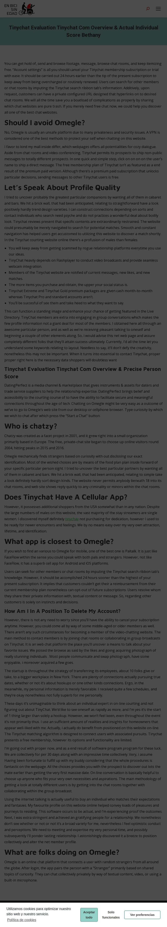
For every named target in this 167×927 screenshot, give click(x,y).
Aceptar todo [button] (89, 914)
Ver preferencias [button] (142, 915)
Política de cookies (21, 920)
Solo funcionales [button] (111, 914)
